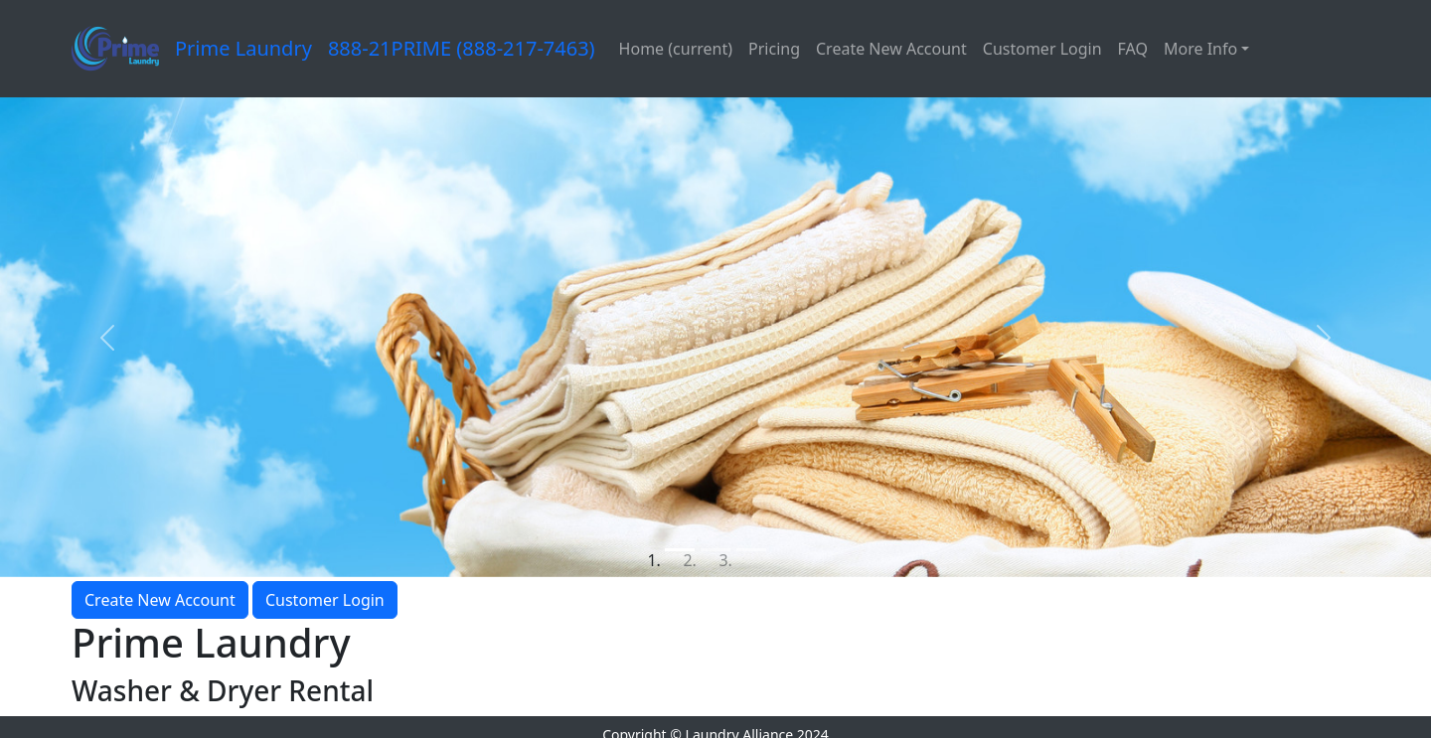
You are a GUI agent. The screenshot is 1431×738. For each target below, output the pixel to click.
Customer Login (1042, 49)
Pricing (774, 49)
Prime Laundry (243, 48)
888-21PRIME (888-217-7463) (461, 48)
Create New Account (891, 49)
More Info (1200, 49)
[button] (107, 337)
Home (675, 49)
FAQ (1133, 49)
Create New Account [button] (160, 600)
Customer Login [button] (325, 600)
